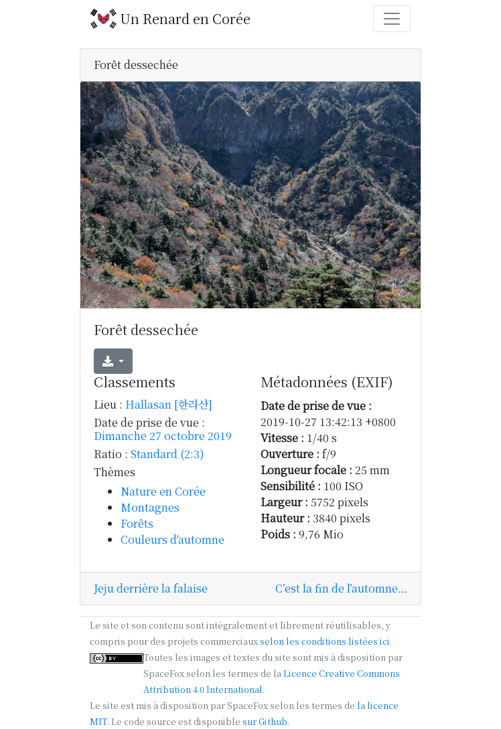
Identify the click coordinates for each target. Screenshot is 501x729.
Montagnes (150, 507)
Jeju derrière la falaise (151, 588)
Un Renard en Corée (170, 19)
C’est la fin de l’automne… (341, 588)
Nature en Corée (163, 491)
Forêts (137, 523)
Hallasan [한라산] (168, 404)
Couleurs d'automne (172, 539)
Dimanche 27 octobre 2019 (163, 435)
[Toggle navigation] (392, 18)
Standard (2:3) (167, 453)
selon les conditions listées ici (325, 641)
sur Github (264, 721)
